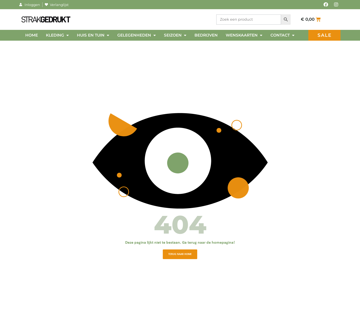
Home (31, 35)
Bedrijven (206, 35)
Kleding (57, 35)
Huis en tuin (93, 35)
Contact (282, 35)
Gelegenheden (136, 35)
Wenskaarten (244, 35)
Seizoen (175, 35)
